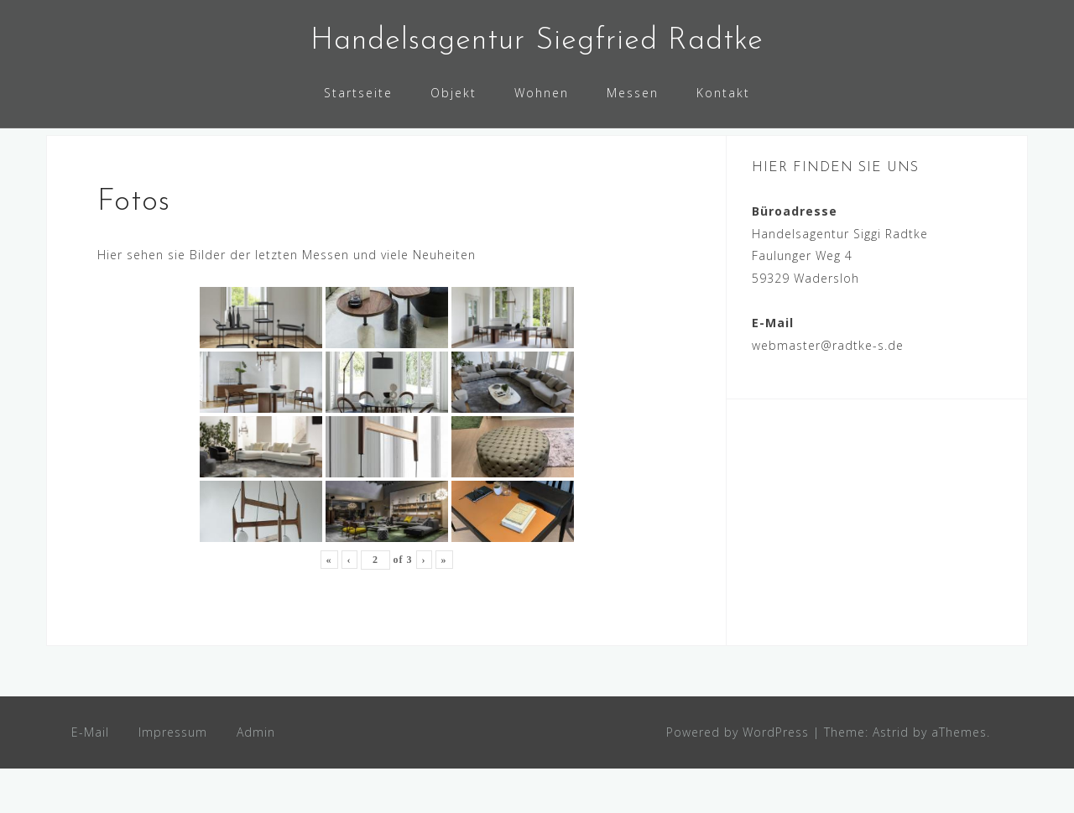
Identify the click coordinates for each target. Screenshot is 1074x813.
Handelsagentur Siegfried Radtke (537, 41)
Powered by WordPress (737, 776)
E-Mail (90, 776)
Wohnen (541, 93)
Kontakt (723, 93)
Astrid (891, 776)
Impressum (172, 776)
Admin (256, 776)
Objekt (453, 93)
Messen (633, 93)
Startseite (358, 93)
